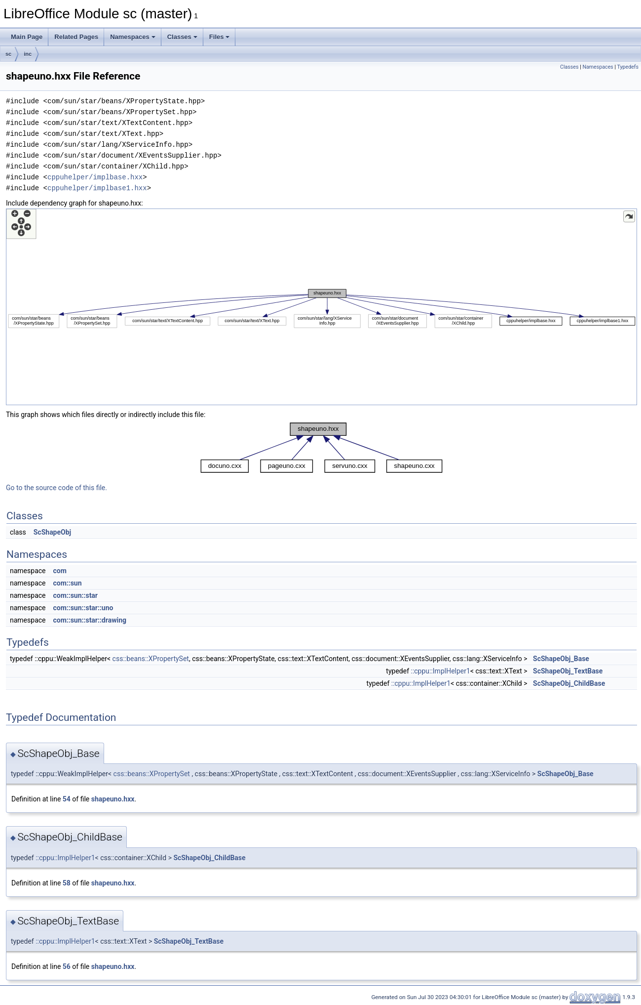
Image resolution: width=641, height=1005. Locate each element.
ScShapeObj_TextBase (568, 671)
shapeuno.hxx (113, 799)
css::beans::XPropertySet (151, 659)
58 (67, 883)
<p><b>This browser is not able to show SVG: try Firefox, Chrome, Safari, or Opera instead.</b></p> (321, 307)
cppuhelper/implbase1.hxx (97, 188)
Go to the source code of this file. (56, 488)
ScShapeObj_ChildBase (569, 683)
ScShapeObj (52, 532)
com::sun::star (75, 595)
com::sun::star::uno (83, 608)
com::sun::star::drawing (89, 620)
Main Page (26, 37)
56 (67, 966)
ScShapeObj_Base (561, 659)
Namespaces (132, 37)
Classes (182, 37)
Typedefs (628, 67)
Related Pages (76, 37)
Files (219, 37)
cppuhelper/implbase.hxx (95, 177)
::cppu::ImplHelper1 (440, 671)
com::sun (67, 583)
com (59, 571)
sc (8, 54)
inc (28, 54)
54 (67, 799)
